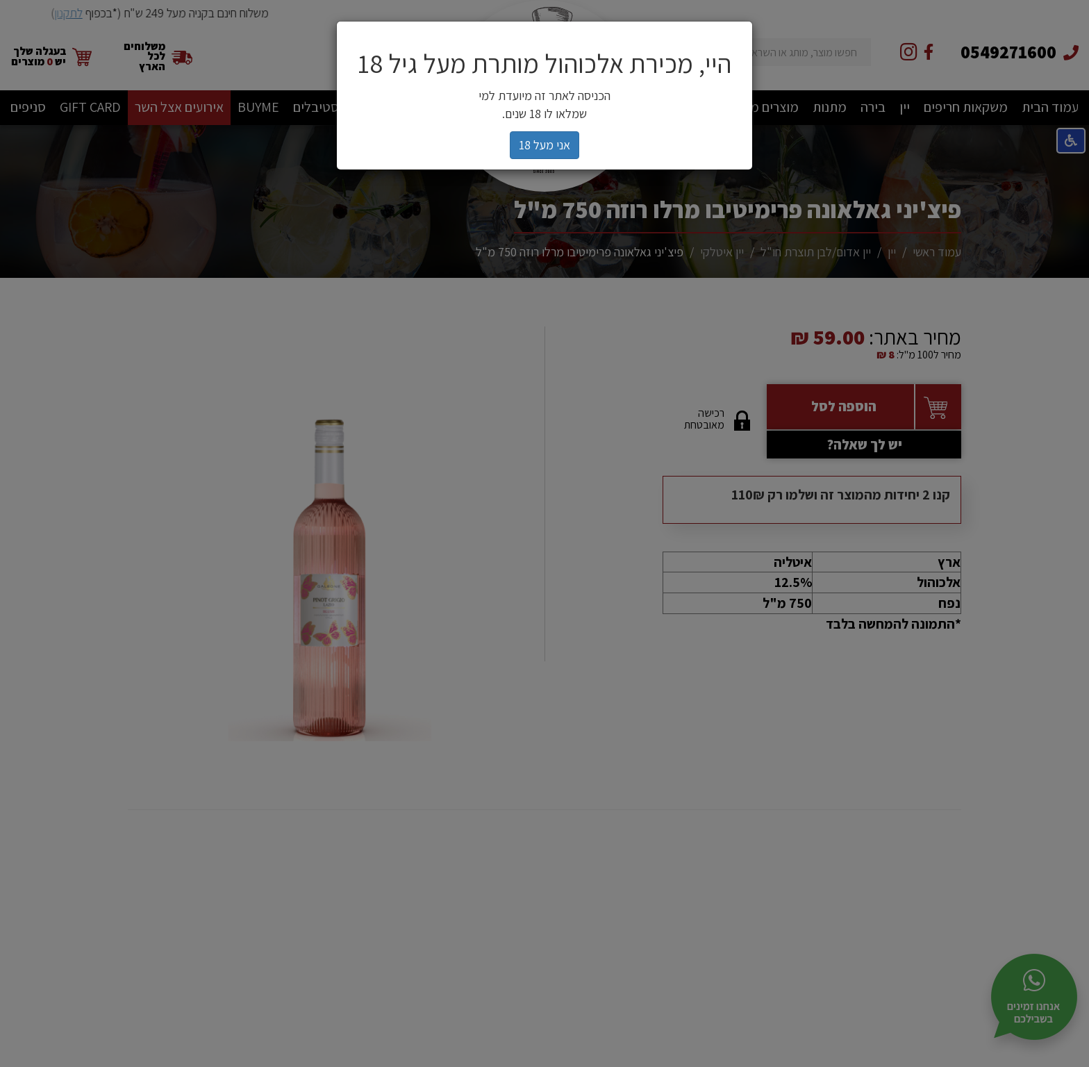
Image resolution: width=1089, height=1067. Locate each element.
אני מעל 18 (544, 145)
